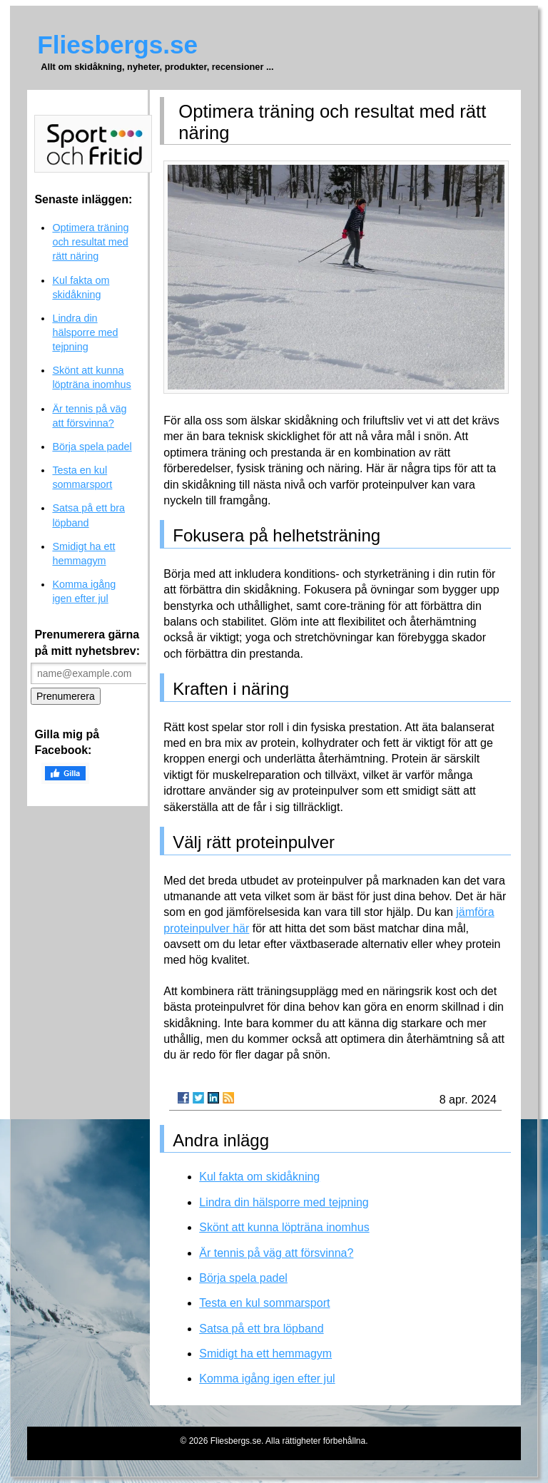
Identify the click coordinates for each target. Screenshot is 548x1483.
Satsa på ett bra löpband (261, 1329)
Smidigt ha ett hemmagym (265, 1353)
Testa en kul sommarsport (264, 1303)
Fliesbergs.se (117, 44)
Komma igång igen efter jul (267, 1378)
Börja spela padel (243, 1278)
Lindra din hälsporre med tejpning (283, 1202)
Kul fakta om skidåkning (259, 1177)
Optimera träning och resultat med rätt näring (90, 242)
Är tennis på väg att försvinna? (276, 1253)
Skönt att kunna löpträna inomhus (284, 1227)
